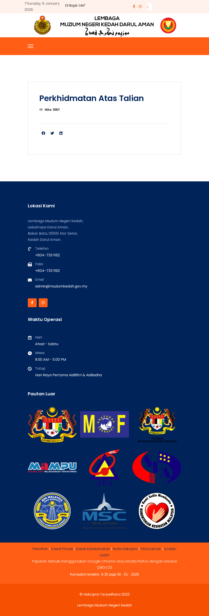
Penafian (40, 548)
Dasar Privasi (62, 548)
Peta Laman (151, 548)
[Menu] (30, 46)
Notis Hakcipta (125, 548)
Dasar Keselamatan (93, 548)
